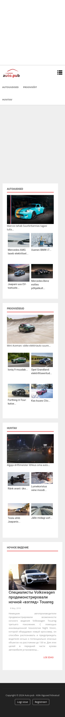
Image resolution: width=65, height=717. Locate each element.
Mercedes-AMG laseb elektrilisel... (18, 251)
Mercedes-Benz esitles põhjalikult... (40, 284)
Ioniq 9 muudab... (18, 369)
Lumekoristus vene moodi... (39, 488)
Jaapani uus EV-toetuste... (17, 286)
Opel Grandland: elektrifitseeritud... (41, 371)
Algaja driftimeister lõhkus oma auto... (28, 465)
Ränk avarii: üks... (18, 488)
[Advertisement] (32, 32)
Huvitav (7, 99)
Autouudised (10, 87)
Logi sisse (22, 702)
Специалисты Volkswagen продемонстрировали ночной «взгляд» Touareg (32, 597)
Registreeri (41, 702)
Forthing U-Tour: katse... (17, 401)
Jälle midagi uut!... (41, 517)
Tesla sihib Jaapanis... (14, 519)
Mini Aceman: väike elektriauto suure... (29, 345)
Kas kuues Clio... (40, 400)
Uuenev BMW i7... (41, 249)
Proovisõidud (15, 308)
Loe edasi (49, 657)
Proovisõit (30, 87)
